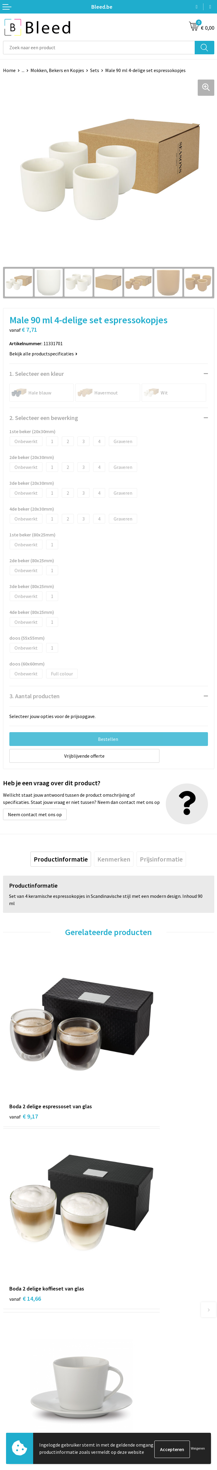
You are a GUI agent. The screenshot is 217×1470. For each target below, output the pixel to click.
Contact (11, 1392)
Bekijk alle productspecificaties (43, 354)
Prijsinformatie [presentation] (161, 859)
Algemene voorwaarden (136, 1392)
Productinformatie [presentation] (61, 859)
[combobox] (99, 47)
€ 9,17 (23, 1065)
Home (9, 70)
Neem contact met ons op (35, 814)
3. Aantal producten (34, 696)
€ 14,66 (130, 1065)
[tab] (60, 859)
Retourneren (16, 1419)
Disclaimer (123, 1419)
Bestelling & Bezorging (27, 1401)
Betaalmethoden (21, 1410)
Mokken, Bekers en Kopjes (57, 70)
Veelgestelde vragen (132, 1308)
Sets (94, 70)
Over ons (121, 1299)
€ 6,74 (23, 1197)
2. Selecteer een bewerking (43, 417)
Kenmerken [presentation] (113, 859)
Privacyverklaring (129, 1410)
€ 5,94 (129, 1197)
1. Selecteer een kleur (36, 373)
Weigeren (198, 1449)
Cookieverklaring (129, 1401)
